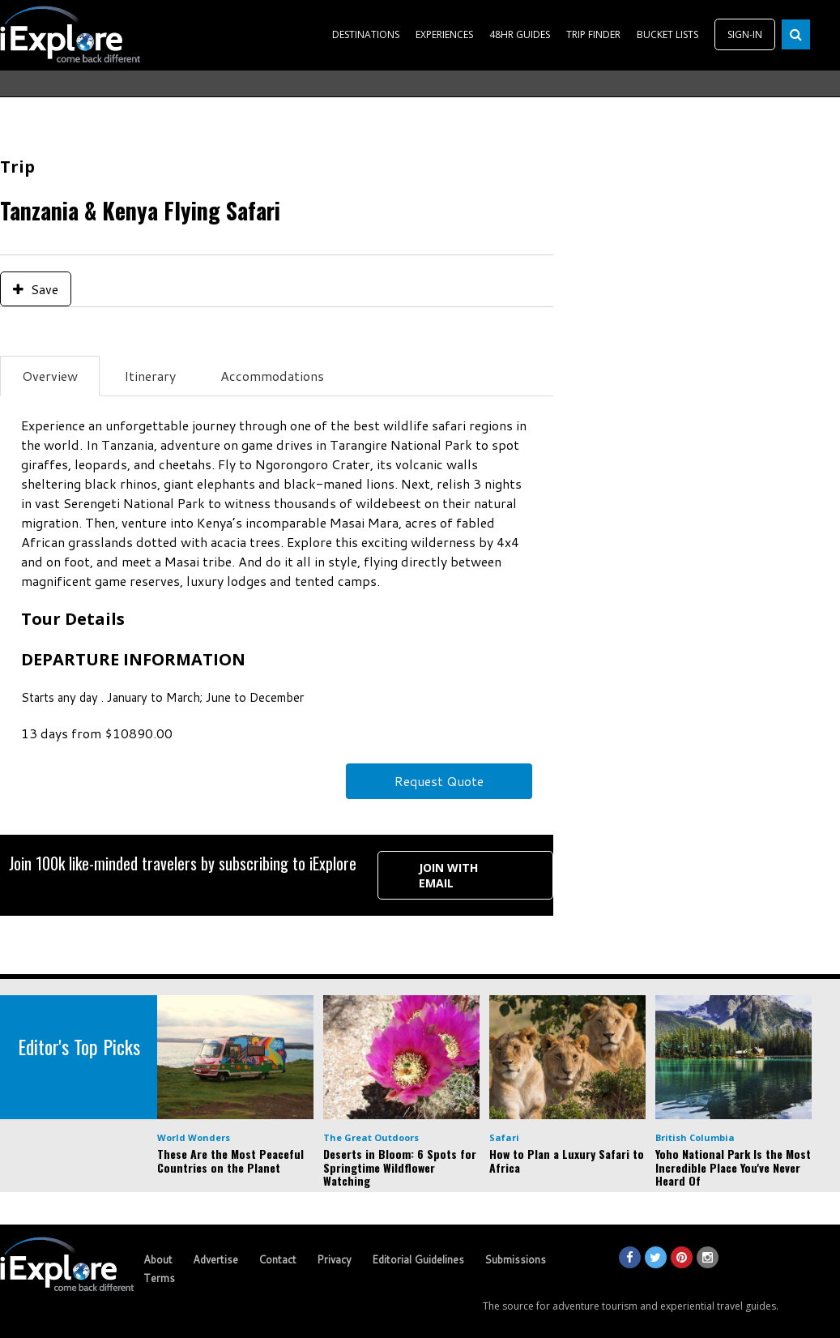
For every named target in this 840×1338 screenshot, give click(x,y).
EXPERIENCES (444, 34)
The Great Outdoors (371, 1137)
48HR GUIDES (519, 34)
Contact (277, 1259)
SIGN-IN (744, 34)
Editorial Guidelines (418, 1259)
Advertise (215, 1259)
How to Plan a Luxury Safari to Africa (566, 1160)
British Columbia (695, 1137)
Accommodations (272, 375)
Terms (159, 1278)
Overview (50, 375)
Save (35, 289)
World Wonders (193, 1137)
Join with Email (448, 875)
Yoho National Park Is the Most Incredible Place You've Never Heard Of (733, 1167)
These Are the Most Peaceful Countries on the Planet (230, 1160)
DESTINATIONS (365, 34)
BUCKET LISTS (667, 34)
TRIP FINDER (593, 34)
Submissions (515, 1259)
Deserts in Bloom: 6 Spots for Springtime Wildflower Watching (399, 1167)
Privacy (334, 1259)
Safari (504, 1137)
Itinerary (150, 375)
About (158, 1259)
